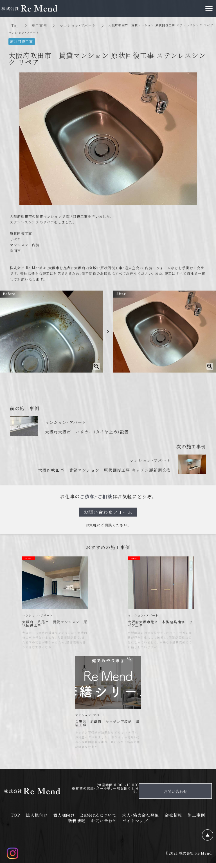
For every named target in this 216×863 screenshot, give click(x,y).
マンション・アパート (78, 25)
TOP (15, 815)
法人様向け (37, 815)
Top (15, 25)
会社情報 (173, 815)
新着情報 (77, 820)
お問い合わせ (104, 820)
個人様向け (64, 815)
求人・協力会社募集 (140, 815)
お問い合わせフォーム (108, 512)
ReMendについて (98, 815)
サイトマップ (135, 820)
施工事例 (39, 25)
